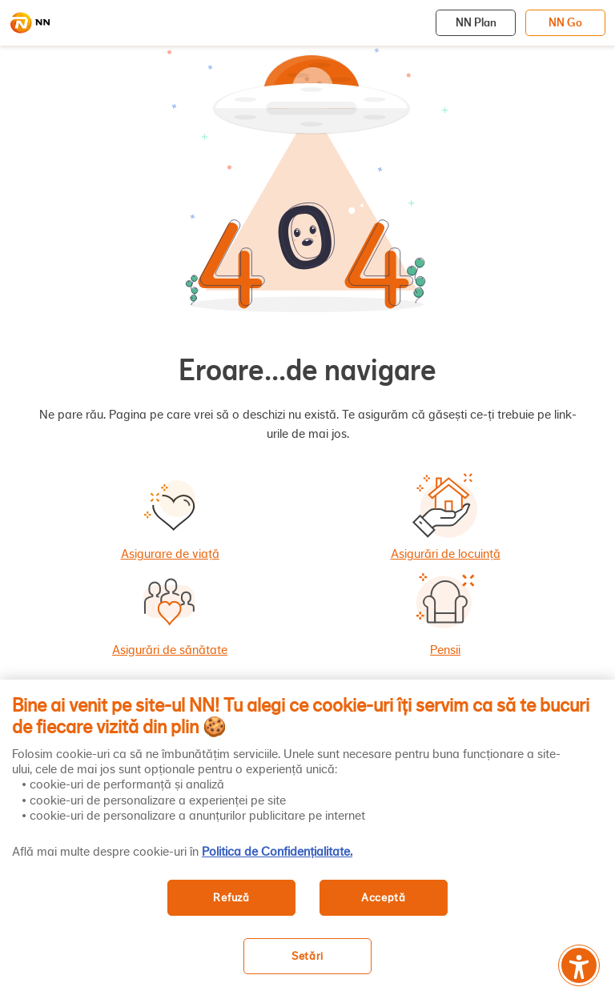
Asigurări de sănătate (169, 650)
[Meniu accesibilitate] (579, 965)
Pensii (445, 650)
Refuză (231, 898)
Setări (307, 956)
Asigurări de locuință (445, 554)
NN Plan (476, 22)
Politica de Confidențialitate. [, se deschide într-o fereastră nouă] (277, 851)
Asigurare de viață (170, 554)
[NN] (30, 23)
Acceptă (383, 898)
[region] (307, 837)
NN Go (565, 22)
